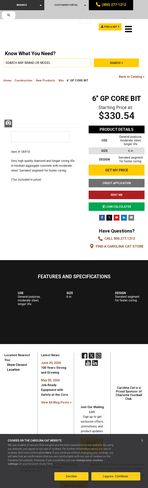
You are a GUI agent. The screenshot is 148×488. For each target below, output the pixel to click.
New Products (45, 71)
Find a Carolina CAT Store (120, 237)
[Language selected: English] (85, 19)
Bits (61, 71)
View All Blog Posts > (56, 393)
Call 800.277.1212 (119, 230)
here (48, 455)
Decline (71, 479)
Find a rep (107, 18)
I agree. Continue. (116, 479)
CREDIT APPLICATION (117, 174)
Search (115, 54)
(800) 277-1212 (114, 5)
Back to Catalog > (132, 68)
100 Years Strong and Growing (53, 358)
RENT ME (117, 186)
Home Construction (17, 71)
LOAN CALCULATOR (116, 197)
